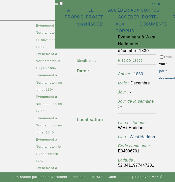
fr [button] (159, 4)
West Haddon (142, 137)
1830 (138, 74)
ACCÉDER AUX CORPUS (133, 10)
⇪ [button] (81, 24)
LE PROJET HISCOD (94, 17)
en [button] (153, 4)
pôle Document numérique (64, 177)
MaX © (157, 177)
